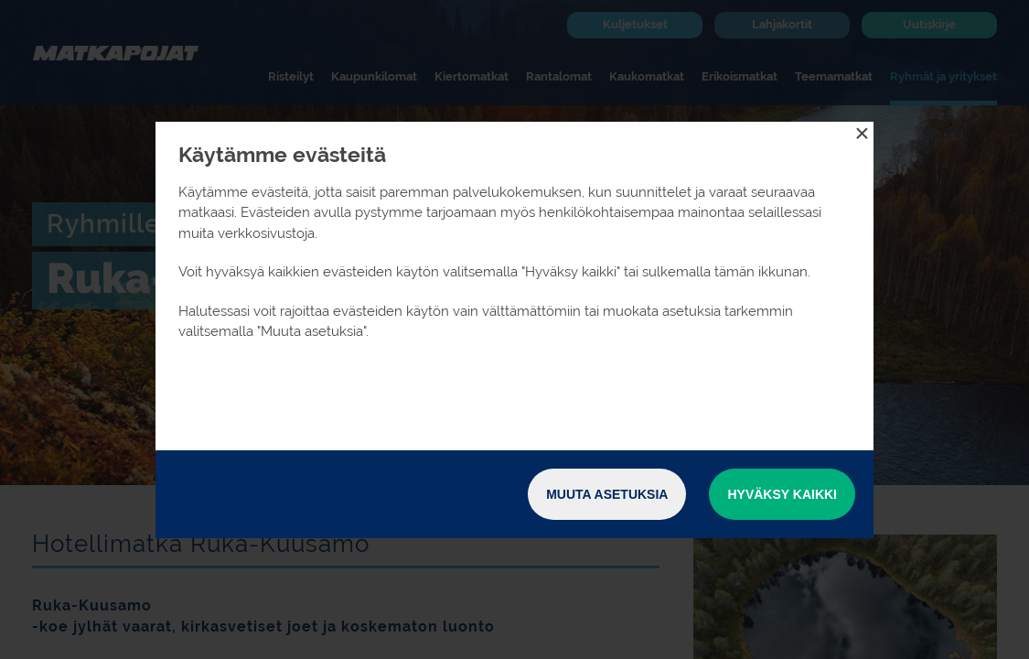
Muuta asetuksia (607, 494)
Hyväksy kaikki (782, 494)
